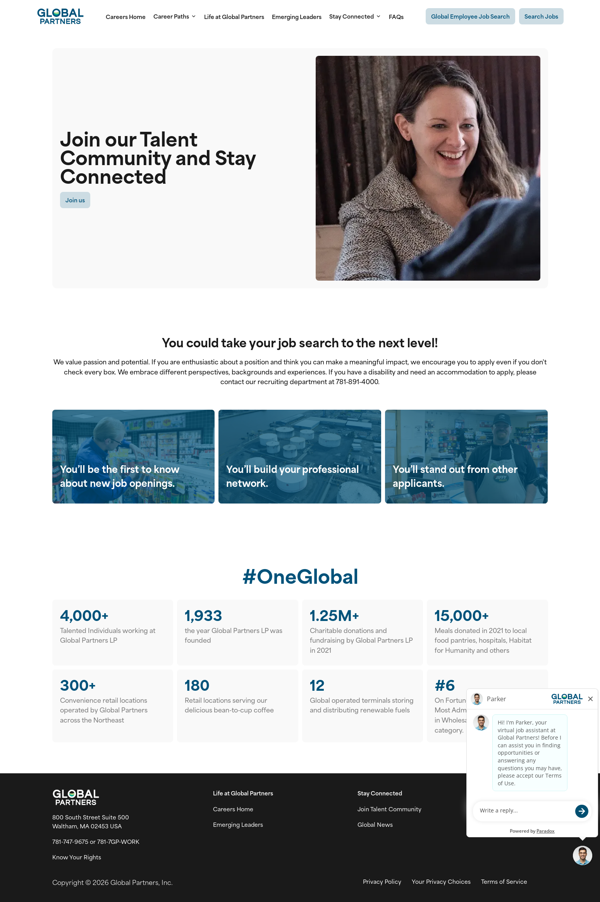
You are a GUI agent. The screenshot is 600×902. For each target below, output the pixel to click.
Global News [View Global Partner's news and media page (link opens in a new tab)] (375, 824)
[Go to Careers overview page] (60, 16)
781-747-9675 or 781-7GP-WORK (95, 841)
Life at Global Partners (234, 16)
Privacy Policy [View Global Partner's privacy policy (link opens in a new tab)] (382, 881)
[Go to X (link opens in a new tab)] (511, 809)
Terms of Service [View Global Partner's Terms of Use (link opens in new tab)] (504, 881)
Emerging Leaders (296, 16)
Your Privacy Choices (441, 881)
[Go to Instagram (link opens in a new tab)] (527, 809)
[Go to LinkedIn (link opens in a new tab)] (543, 809)
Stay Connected (355, 16)
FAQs (396, 16)
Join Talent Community (389, 809)
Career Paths (174, 16)
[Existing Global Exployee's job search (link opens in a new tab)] (470, 16)
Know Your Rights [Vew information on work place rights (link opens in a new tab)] (76, 857)
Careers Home (126, 16)
